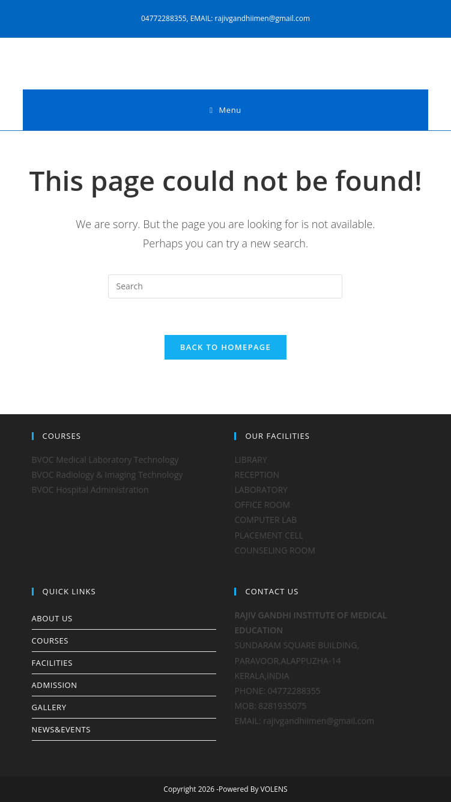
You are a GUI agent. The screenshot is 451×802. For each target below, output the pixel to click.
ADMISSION (54, 685)
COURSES (50, 640)
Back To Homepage (225, 347)
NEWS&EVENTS (61, 729)
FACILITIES (52, 662)
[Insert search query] (225, 286)
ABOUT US (52, 618)
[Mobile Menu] (225, 109)
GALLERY (49, 707)
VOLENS (274, 789)
